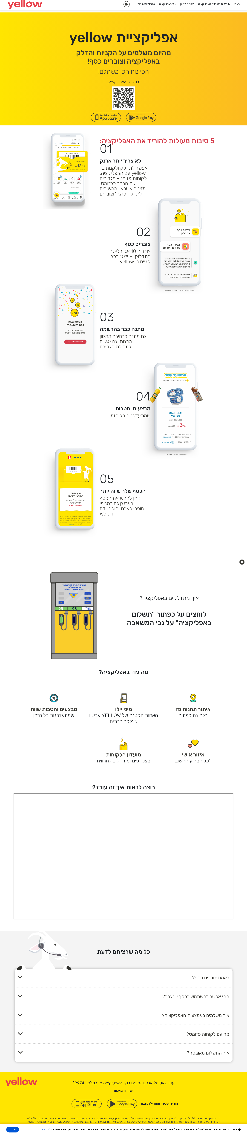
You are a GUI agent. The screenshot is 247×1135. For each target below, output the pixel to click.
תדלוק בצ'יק (187, 4)
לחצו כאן (45, 1129)
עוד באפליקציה (167, 4)
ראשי (237, 4)
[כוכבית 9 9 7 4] (78, 1082)
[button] (242, 562)
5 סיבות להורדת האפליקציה (214, 4)
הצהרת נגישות (123, 1090)
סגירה (13, 1129)
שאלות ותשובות (146, 4)
